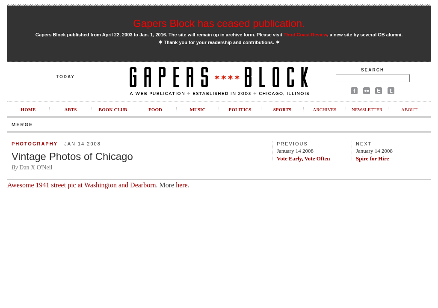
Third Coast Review (305, 34)
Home (28, 109)
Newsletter (367, 109)
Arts (71, 109)
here (182, 185)
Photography (35, 143)
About (409, 109)
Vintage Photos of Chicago (72, 156)
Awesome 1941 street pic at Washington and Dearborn (81, 185)
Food (155, 109)
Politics (240, 109)
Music (198, 109)
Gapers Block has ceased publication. (219, 23)
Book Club (113, 109)
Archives (324, 109)
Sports (282, 109)
